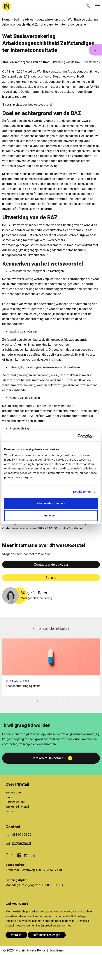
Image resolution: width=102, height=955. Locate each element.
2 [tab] (43, 700)
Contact (10, 811)
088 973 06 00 (21, 835)
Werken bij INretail (17, 807)
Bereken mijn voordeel (48, 758)
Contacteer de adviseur (51, 564)
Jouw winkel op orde (50, 19)
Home (6, 19)
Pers (9, 797)
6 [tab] (65, 700)
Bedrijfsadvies (23, 19)
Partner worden (15, 802)
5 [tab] (59, 700)
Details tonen (82, 491)
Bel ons (51, 577)
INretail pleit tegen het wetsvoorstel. (27, 104)
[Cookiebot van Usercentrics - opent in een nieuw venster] (82, 436)
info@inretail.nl (72, 528)
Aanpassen (51, 515)
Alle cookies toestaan (51, 503)
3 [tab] (48, 700)
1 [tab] (37, 700)
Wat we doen (14, 792)
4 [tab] (54, 700)
